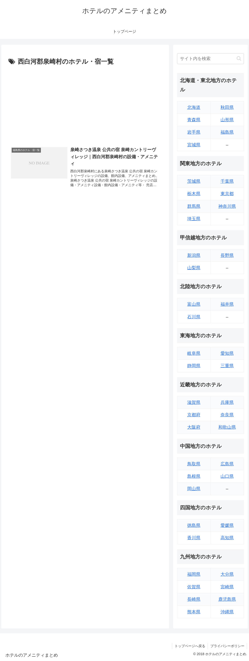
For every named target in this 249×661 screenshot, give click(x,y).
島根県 (193, 476)
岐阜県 (193, 353)
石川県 (193, 316)
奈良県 (227, 414)
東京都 (227, 193)
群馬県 (193, 206)
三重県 (227, 365)
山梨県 (193, 267)
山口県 (227, 476)
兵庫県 (227, 402)
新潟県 (193, 255)
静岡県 (193, 365)
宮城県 (193, 144)
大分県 (227, 574)
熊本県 (193, 611)
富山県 (193, 304)
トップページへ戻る (190, 646)
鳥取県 (193, 463)
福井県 (227, 304)
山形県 (227, 119)
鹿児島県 (227, 599)
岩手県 (193, 132)
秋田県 (227, 107)
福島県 (227, 132)
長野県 (227, 255)
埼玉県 (193, 218)
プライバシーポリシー (227, 646)
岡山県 (193, 488)
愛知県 (227, 353)
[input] (210, 58)
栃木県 (193, 193)
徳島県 (193, 525)
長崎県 (193, 599)
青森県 (193, 119)
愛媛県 (227, 525)
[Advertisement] (85, 104)
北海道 (193, 107)
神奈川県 (227, 206)
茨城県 (193, 181)
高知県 (227, 537)
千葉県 (227, 181)
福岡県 (193, 574)
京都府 (193, 414)
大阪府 (193, 427)
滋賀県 (193, 402)
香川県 (193, 537)
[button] (239, 58)
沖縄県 (227, 611)
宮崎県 (227, 586)
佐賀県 (193, 586)
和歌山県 (227, 427)
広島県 (227, 463)
